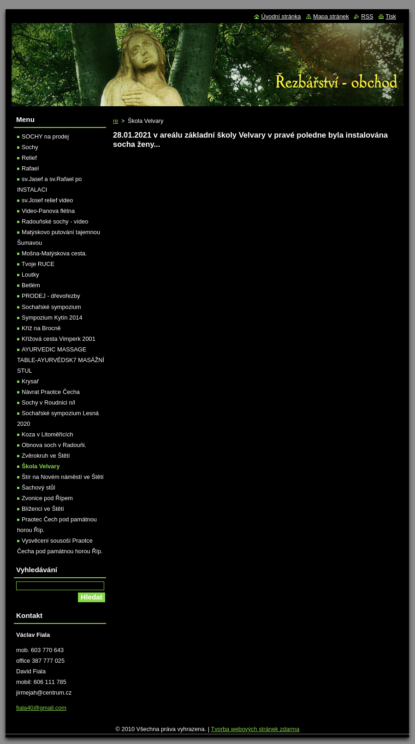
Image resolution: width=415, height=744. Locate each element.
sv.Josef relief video (47, 200)
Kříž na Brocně (41, 328)
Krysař (30, 381)
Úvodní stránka (281, 16)
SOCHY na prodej (45, 136)
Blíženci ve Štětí (43, 508)
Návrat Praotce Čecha (51, 391)
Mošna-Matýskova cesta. (54, 253)
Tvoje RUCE (38, 263)
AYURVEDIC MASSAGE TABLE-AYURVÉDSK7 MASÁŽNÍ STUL (60, 360)
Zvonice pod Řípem (47, 498)
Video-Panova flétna (48, 210)
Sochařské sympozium (51, 306)
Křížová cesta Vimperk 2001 (58, 338)
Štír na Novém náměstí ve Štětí (63, 476)
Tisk (390, 16)
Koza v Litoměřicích (47, 434)
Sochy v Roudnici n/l (48, 402)
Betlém (31, 285)
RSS (367, 16)
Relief (29, 157)
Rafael (30, 168)
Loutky (30, 274)
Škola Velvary (41, 466)
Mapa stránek (331, 16)
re (115, 120)
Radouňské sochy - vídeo (55, 221)
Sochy (30, 147)
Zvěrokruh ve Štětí (46, 455)
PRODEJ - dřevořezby (51, 295)
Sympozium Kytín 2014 (52, 317)
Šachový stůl (38, 487)
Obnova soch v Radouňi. (54, 445)
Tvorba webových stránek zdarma (255, 729)
